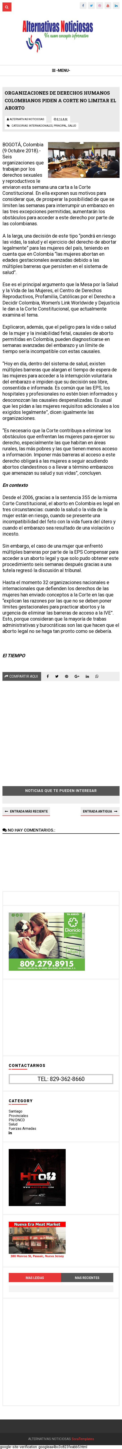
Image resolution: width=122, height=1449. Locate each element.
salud (72, 125)
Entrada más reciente (29, 811)
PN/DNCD (17, 1120)
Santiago (15, 1111)
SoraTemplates (83, 1439)
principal (60, 125)
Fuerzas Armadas (22, 1128)
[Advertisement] (61, 730)
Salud (13, 1124)
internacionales (41, 125)
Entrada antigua (97, 811)
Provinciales (18, 1116)
